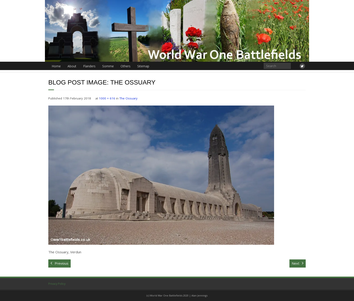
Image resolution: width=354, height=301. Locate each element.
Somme (108, 66)
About (72, 66)
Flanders (89, 66)
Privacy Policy (56, 284)
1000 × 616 (107, 98)
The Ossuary (128, 98)
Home (56, 66)
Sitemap (143, 66)
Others (125, 66)
